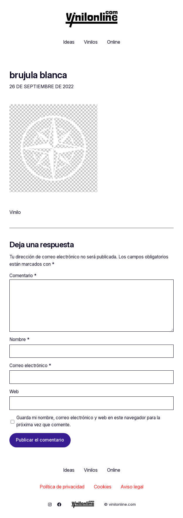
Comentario (22, 275)
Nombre (19, 339)
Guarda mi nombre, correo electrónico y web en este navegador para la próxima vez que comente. (88, 421)
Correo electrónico (30, 365)
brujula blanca (38, 75)
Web (14, 391)
